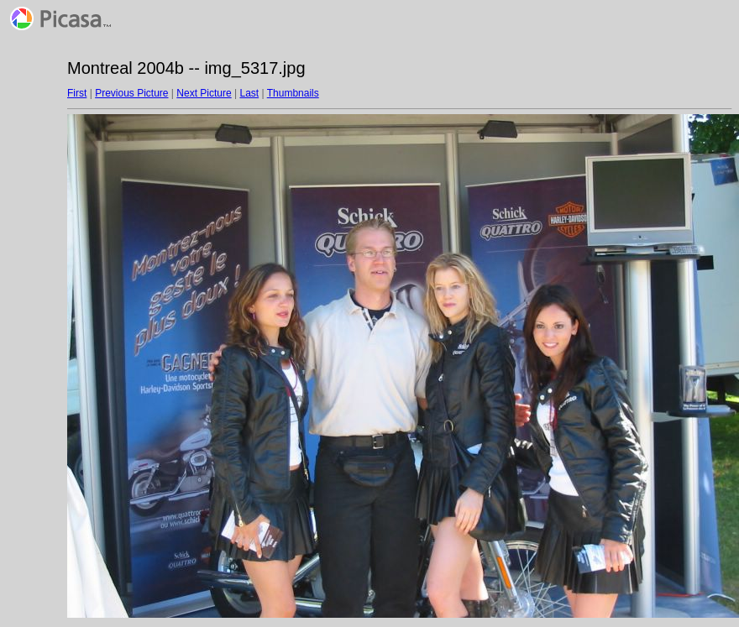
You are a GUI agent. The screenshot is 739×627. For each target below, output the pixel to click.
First (76, 93)
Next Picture (203, 93)
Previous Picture (131, 93)
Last (249, 93)
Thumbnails (293, 93)
